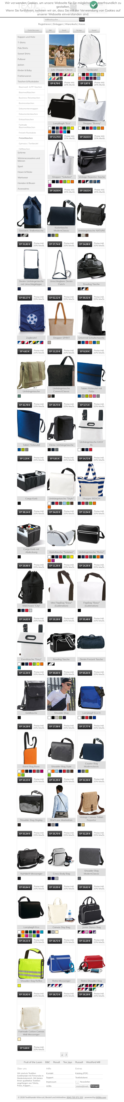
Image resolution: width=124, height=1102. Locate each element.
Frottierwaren (24, 76)
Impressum (51, 1082)
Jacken (21, 64)
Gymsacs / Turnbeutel (28, 143)
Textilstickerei (81, 1077)
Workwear (23, 177)
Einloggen (58, 24)
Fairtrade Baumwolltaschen (27, 126)
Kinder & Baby (25, 70)
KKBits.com (101, 1097)
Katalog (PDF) (81, 1073)
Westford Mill (93, 1062)
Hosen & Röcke (25, 172)
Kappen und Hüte (26, 37)
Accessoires (23, 188)
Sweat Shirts (24, 53)
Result (64, 30)
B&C (50, 30)
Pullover (21, 59)
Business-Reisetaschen (29, 98)
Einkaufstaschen (26, 119)
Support (49, 1077)
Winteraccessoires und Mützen (29, 159)
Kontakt (49, 1073)
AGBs (48, 1086)
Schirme (21, 152)
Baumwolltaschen (27, 92)
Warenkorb (71, 24)
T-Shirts (21, 42)
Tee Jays (79, 30)
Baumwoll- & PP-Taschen (30, 87)
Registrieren (44, 24)
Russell (94, 30)
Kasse (82, 24)
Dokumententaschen (28, 114)
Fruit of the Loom (33, 30)
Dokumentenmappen (28, 108)
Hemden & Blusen (26, 183)
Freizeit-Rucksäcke (27, 132)
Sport (20, 166)
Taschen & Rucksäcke (28, 81)
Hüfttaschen (24, 149)
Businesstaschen (26, 103)
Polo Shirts (23, 48)
